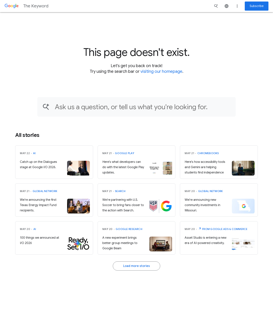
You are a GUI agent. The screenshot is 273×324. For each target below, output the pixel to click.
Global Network (45, 191)
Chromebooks (208, 153)
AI (34, 153)
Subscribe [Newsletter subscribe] (257, 6)
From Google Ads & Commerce (223, 229)
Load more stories (136, 266)
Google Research (129, 229)
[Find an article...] (142, 107)
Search (120, 191)
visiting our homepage (161, 71)
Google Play (124, 153)
